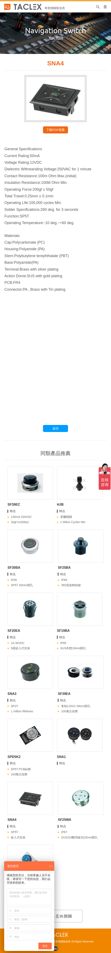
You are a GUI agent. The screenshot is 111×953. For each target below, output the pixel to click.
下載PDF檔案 (55, 130)
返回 (55, 428)
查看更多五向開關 (55, 916)
